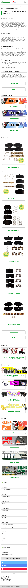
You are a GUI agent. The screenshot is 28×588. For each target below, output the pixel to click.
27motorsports (5, 549)
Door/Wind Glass (5, 513)
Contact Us (4, 540)
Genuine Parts (5, 522)
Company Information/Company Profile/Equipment (11, 527)
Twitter (4, 562)
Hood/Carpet (4, 515)
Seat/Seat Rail (5, 510)
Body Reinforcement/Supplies (7, 524)
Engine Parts (4, 487)
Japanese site (4, 543)
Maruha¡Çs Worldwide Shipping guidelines (9, 8)
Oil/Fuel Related (5, 520)
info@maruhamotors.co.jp (7, 581)
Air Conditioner (5, 506)
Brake (3, 498)
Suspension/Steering (6, 496)
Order (3, 536)
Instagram (5, 569)
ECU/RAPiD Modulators (6, 489)
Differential (4, 494)
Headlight (4, 517)
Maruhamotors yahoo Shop (7, 554)
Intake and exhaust (5, 501)
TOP (2, 6)
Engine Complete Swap (6, 484)
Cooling (3, 503)
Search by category (9, 6)
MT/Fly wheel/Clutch (6, 491)
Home (3, 533)
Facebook (5, 565)
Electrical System (5, 508)
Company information (20, 6)
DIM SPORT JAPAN (6, 552)
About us (3, 538)
